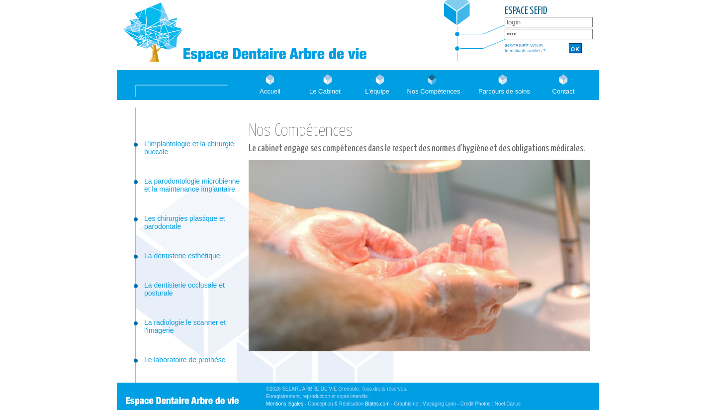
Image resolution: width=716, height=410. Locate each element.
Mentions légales (284, 404)
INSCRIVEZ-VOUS (524, 45)
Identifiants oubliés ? (525, 50)
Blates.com (377, 404)
